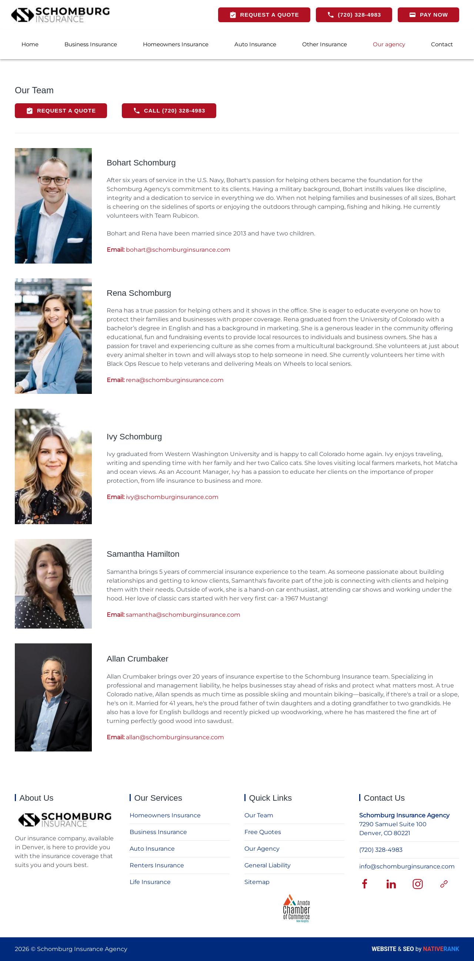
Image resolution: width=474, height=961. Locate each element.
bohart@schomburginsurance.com (168, 249)
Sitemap (257, 881)
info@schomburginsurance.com (407, 866)
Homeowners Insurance (175, 44)
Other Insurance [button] (324, 44)
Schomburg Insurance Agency (404, 815)
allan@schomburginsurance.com (165, 737)
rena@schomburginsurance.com (165, 380)
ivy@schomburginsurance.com (162, 496)
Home (30, 44)
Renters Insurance (157, 865)
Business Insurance (158, 832)
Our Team (258, 815)
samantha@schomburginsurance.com (173, 614)
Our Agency (262, 848)
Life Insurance (150, 881)
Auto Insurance (255, 44)
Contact (442, 44)
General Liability (267, 865)
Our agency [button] (389, 44)
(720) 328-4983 (381, 849)
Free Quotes (262, 832)
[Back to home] (60, 15)
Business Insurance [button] (90, 44)
